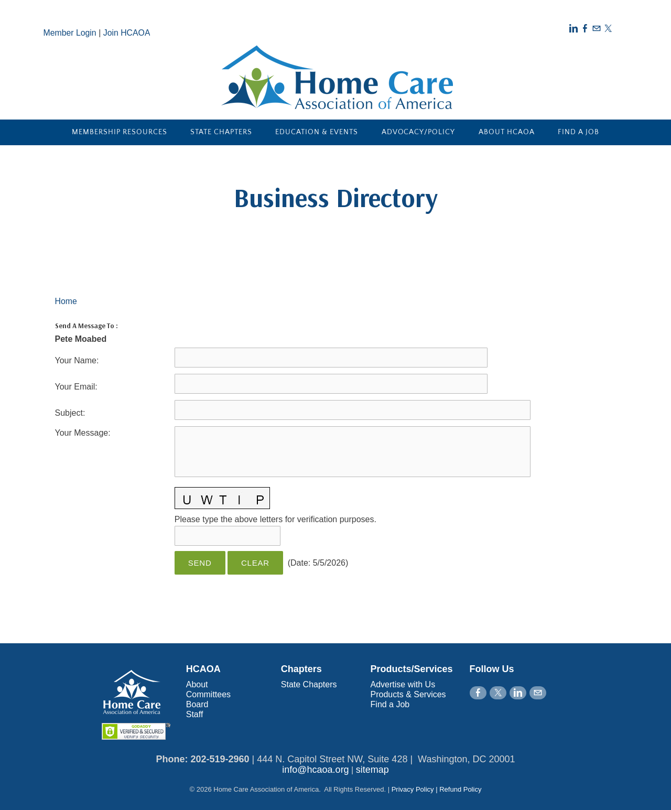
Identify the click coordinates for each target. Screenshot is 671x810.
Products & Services (408, 694)
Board (197, 704)
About (197, 684)
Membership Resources (119, 132)
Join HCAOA (127, 32)
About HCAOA (507, 132)
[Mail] (596, 28)
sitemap (372, 769)
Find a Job (578, 132)
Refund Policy (460, 789)
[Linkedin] (573, 28)
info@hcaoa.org (315, 769)
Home (66, 301)
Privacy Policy (413, 789)
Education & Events (316, 132)
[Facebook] (585, 28)
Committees (208, 694)
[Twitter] (608, 28)
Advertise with (398, 684)
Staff (194, 714)
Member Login (70, 32)
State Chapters (221, 132)
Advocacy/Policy (419, 132)
